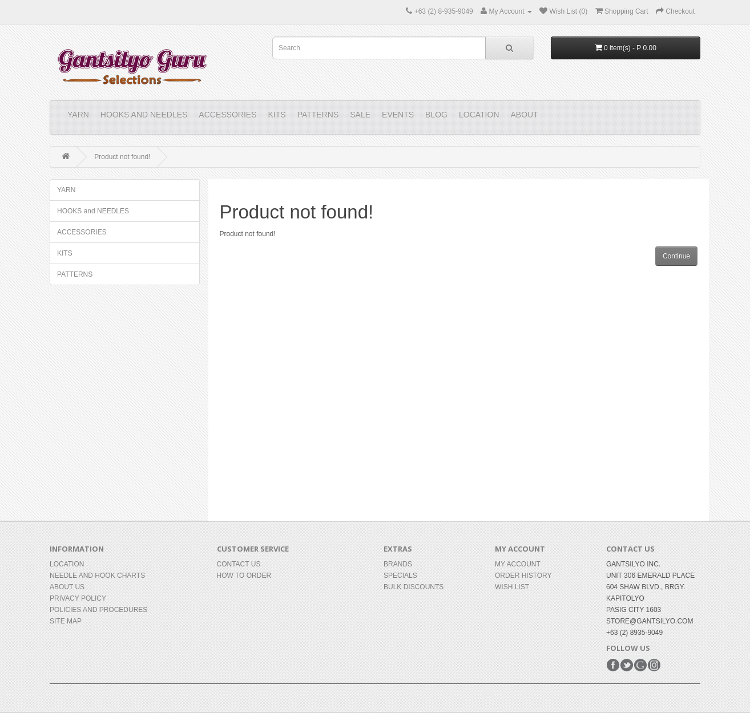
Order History (523, 576)
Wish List (512, 587)
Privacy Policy (78, 598)
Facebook (613, 665)
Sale (360, 114)
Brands (398, 564)
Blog (436, 114)
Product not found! (122, 157)
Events (398, 114)
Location (479, 114)
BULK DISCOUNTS (413, 587)
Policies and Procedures (98, 610)
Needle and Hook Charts (97, 576)
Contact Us (239, 564)
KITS (277, 114)
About (524, 114)
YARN (78, 114)
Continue (676, 256)
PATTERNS (318, 114)
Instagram (654, 665)
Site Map (66, 621)
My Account (518, 564)
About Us (67, 587)
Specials (400, 576)
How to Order (244, 576)
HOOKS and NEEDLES (144, 114)
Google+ (640, 665)
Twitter (627, 665)
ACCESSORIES (227, 114)
